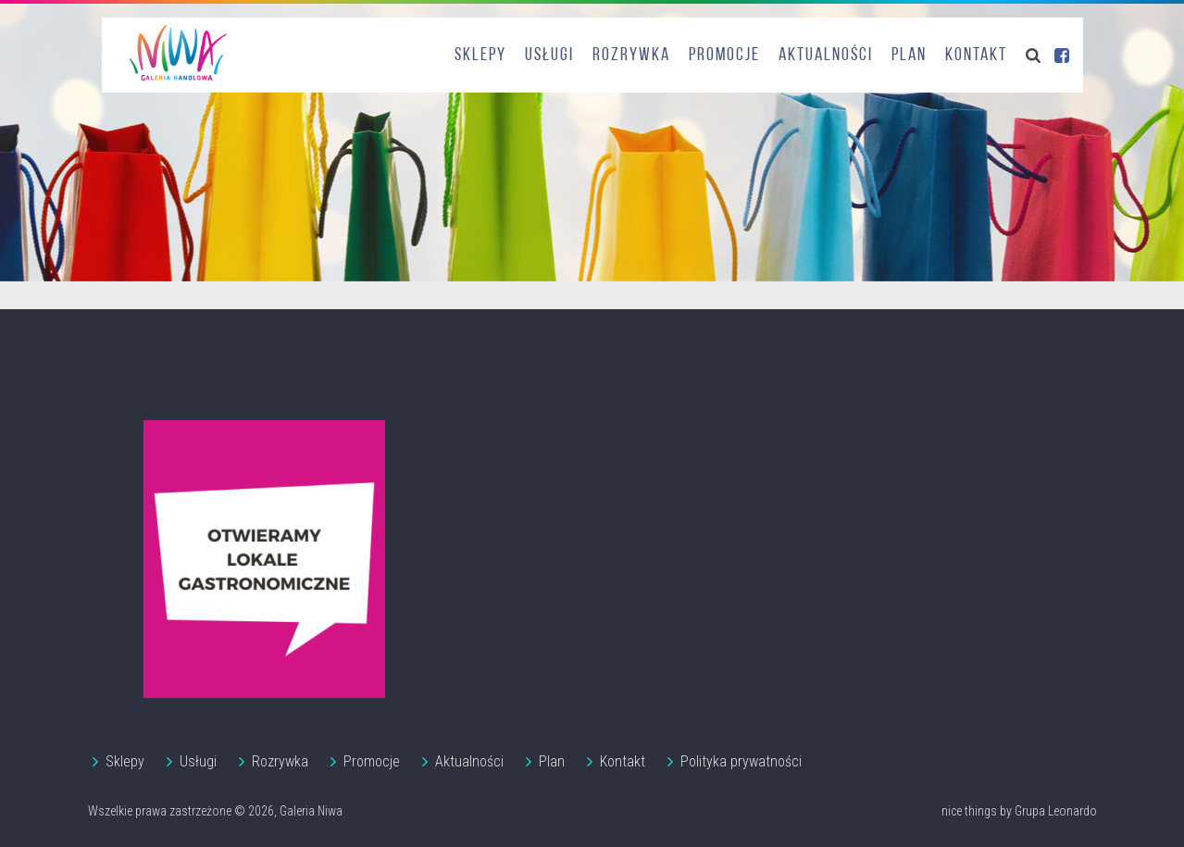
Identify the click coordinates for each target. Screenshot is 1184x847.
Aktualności (826, 55)
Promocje (724, 55)
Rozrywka (631, 55)
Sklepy (480, 55)
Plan (909, 55)
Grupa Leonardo (1056, 810)
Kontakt (976, 55)
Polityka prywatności (741, 761)
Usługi (549, 55)
